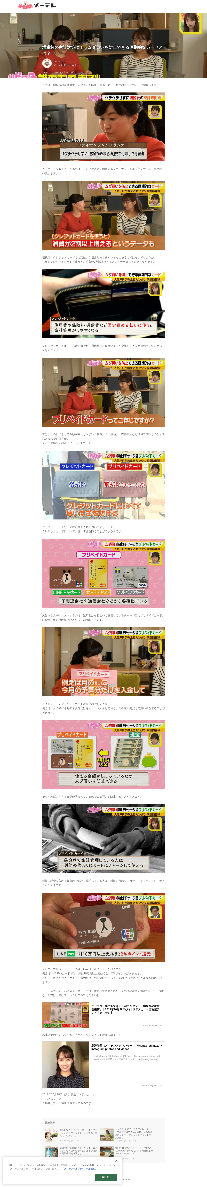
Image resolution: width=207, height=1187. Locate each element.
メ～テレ (58, 64)
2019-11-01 (60, 61)
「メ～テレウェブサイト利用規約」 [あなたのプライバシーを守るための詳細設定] (79, 1173)
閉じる (105, 1181)
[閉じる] (116, 1165)
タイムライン (74, 64)
